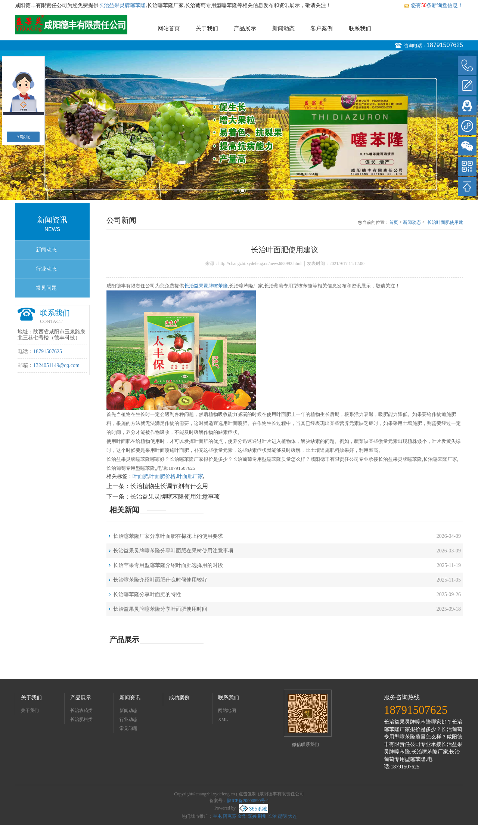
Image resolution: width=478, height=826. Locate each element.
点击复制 (248, 793)
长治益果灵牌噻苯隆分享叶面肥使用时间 (160, 609)
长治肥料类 (81, 719)
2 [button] (242, 190)
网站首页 (169, 28)
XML (223, 719)
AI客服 (23, 136)
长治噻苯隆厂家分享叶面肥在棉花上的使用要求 (168, 536)
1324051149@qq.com (56, 365)
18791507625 (444, 45)
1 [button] (235, 190)
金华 (242, 816)
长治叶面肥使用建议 (445, 223)
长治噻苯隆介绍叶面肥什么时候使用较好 (160, 580)
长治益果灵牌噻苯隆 (122, 5)
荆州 (262, 816)
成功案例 (179, 697)
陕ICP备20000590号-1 (248, 800)
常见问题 (46, 288)
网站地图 (227, 710)
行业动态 (46, 269)
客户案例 (321, 28)
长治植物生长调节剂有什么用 (169, 486)
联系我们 (360, 28)
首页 (393, 222)
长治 (272, 816)
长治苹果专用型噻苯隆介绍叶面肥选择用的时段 (168, 565)
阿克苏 (229, 816)
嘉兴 (252, 816)
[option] (239, 125)
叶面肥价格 (162, 476)
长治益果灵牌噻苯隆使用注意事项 (175, 496)
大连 (292, 816)
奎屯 (217, 816)
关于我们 (207, 28)
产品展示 (245, 28)
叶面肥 (140, 476)
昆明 (282, 816)
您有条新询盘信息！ (433, 5)
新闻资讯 (130, 697)
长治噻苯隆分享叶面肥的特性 (147, 594)
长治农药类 (81, 710)
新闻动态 (283, 28)
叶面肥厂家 (190, 476)
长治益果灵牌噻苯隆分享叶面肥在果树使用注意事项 (173, 551)
